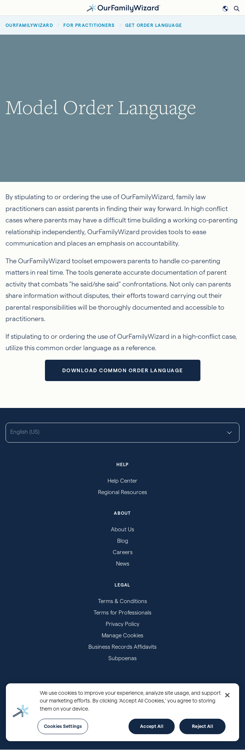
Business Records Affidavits (122, 647)
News (122, 563)
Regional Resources (122, 492)
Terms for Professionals (122, 612)
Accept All (151, 726)
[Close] (227, 695)
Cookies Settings (63, 726)
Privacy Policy (122, 624)
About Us (122, 529)
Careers (123, 552)
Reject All (202, 726)
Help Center (122, 481)
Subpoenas (122, 658)
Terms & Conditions (122, 601)
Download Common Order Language (122, 370)
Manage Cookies (122, 635)
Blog (122, 541)
